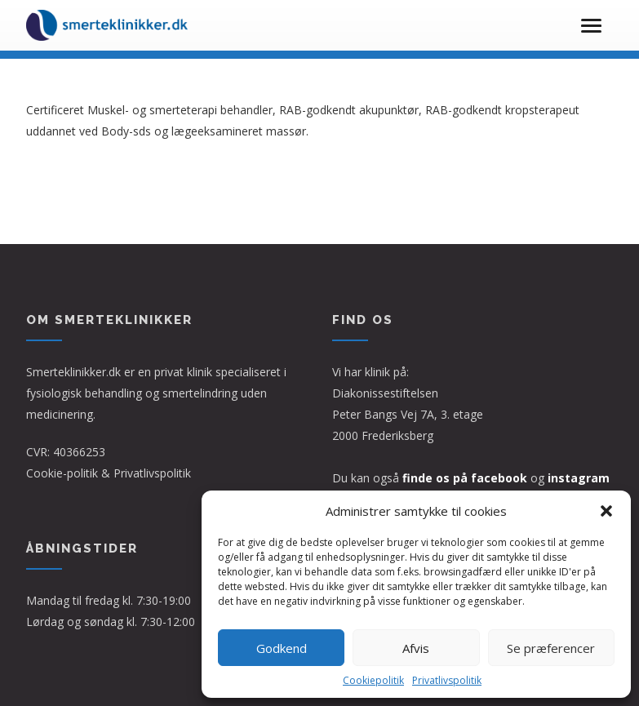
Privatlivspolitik (446, 680)
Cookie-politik (62, 473)
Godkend (281, 648)
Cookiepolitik (373, 680)
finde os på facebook (464, 478)
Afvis (415, 648)
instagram (579, 478)
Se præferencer (551, 648)
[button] (606, 511)
